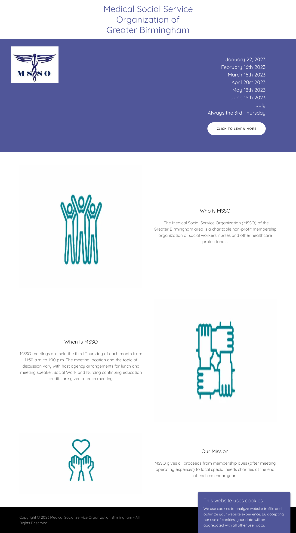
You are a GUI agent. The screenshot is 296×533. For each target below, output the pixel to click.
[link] (148, 31)
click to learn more (237, 129)
